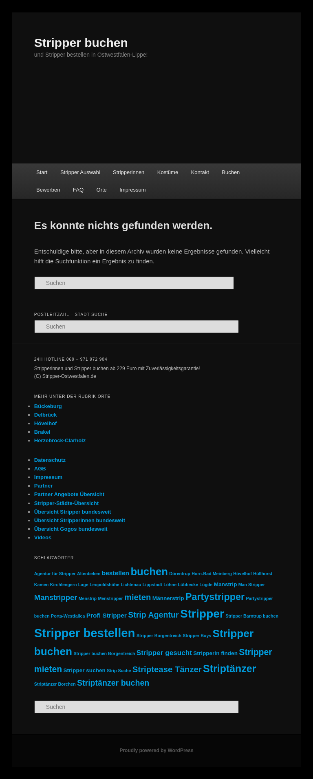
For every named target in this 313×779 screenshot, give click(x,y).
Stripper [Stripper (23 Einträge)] (202, 613)
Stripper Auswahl (80, 172)
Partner (43, 486)
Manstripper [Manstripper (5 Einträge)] (55, 597)
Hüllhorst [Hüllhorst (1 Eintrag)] (262, 573)
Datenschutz (50, 460)
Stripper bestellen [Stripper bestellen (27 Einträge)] (84, 633)
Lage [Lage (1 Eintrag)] (83, 584)
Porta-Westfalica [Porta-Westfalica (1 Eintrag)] (68, 615)
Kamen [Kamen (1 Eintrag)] (41, 584)
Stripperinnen (128, 172)
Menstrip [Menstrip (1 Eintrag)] (88, 598)
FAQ (78, 190)
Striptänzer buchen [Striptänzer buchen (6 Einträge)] (113, 682)
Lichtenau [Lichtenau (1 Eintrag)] (131, 584)
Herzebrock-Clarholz (60, 440)
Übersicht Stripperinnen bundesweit (79, 520)
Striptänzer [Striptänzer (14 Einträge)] (229, 668)
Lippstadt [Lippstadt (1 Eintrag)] (152, 584)
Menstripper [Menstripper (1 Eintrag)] (110, 598)
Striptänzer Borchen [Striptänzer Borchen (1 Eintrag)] (55, 684)
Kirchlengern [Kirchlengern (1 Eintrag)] (63, 584)
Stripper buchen (81, 42)
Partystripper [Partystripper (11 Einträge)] (215, 596)
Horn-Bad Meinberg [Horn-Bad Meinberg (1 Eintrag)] (212, 573)
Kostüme (167, 172)
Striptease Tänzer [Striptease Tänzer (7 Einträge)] (167, 669)
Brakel (42, 432)
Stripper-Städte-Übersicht (66, 503)
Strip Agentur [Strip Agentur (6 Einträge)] (153, 614)
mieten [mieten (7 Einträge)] (137, 597)
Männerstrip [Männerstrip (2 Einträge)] (168, 598)
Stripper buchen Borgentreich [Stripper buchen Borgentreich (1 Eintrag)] (104, 653)
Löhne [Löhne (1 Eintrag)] (169, 584)
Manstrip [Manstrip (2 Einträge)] (225, 584)
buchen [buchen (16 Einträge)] (149, 571)
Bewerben (48, 190)
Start (41, 172)
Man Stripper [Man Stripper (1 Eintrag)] (251, 584)
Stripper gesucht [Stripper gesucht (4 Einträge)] (164, 653)
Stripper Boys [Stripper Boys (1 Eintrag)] (197, 635)
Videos (42, 537)
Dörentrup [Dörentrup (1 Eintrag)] (179, 573)
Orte (102, 190)
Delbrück (45, 415)
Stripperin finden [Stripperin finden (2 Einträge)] (215, 653)
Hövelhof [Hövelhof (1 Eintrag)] (242, 573)
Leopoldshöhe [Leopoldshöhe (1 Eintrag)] (104, 584)
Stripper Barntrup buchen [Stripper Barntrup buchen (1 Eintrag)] (251, 615)
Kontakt (200, 172)
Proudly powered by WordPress (156, 750)
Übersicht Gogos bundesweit (71, 529)
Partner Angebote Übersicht (69, 494)
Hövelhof (45, 423)
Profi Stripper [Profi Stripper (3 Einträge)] (106, 615)
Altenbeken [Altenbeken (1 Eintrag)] (88, 573)
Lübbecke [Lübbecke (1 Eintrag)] (188, 584)
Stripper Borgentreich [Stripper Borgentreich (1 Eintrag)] (159, 635)
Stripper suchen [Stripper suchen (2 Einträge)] (84, 670)
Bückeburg (48, 406)
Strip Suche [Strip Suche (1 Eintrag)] (119, 670)
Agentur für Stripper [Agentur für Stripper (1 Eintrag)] (55, 573)
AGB (40, 469)
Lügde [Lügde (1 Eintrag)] (206, 584)
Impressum (132, 190)
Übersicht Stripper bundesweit (72, 512)
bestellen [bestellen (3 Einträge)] (115, 572)
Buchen (231, 172)
